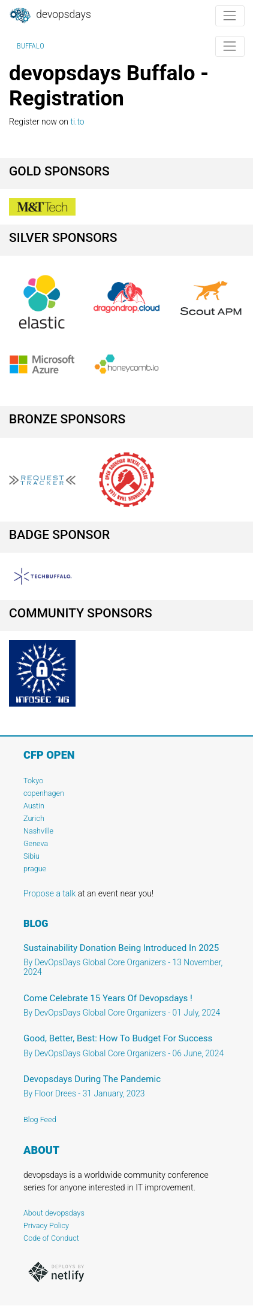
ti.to (77, 121)
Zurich (33, 818)
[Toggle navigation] (230, 15)
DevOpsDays (49, 16)
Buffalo (30, 46)
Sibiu (31, 856)
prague (34, 868)
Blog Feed (39, 1119)
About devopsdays (54, 1212)
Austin (33, 805)
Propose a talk (49, 893)
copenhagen (43, 793)
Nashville (38, 830)
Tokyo (33, 780)
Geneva (35, 843)
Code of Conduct (51, 1238)
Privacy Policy (46, 1225)
